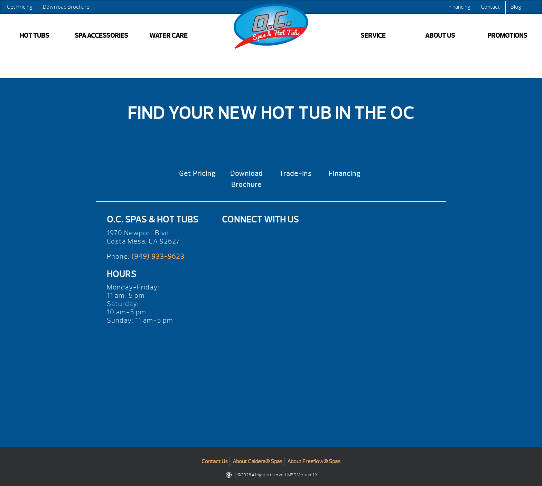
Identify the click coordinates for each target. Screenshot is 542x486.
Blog (516, 6)
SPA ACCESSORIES (101, 35)
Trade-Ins (295, 173)
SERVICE (373, 35)
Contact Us (215, 461)
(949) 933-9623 (157, 256)
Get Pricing (19, 6)
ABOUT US (440, 35)
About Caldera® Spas (257, 461)
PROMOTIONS (507, 35)
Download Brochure (66, 6)
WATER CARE (168, 35)
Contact (490, 6)
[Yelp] (234, 237)
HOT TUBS (34, 35)
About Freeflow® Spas (313, 461)
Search (533, 7)
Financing (459, 6)
